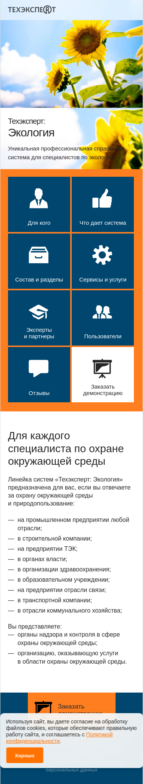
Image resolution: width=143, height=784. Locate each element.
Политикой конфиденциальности (59, 734)
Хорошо (24, 752)
